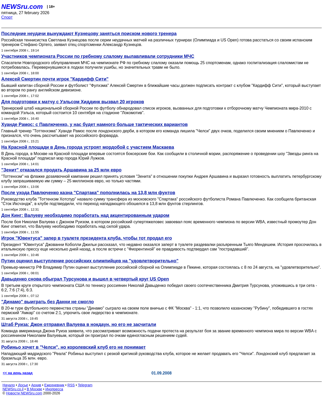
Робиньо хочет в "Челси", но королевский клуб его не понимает (73, 347)
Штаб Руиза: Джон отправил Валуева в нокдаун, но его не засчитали (78, 324)
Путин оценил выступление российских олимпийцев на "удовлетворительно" (89, 260)
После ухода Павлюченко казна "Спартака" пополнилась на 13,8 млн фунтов (88, 192)
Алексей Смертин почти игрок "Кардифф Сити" (55, 79)
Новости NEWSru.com (24, 393)
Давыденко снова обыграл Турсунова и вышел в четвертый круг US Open (85, 279)
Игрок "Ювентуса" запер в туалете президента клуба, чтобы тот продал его (86, 238)
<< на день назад (18, 373)
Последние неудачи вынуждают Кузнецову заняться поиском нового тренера (89, 33)
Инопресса (54, 389)
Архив (36, 385)
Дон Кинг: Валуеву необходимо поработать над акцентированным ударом (85, 215)
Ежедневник (54, 385)
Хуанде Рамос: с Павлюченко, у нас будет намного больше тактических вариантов (94, 124)
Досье (23, 385)
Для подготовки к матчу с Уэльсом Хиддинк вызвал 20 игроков (72, 101)
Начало (9, 385)
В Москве (34, 389)
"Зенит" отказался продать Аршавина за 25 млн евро (61, 169)
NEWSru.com (22, 6)
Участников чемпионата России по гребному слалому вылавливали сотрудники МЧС (97, 56)
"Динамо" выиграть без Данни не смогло (47, 301)
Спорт (7, 17)
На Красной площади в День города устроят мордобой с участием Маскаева (87, 147)
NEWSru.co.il (13, 389)
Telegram (85, 385)
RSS (71, 385)
